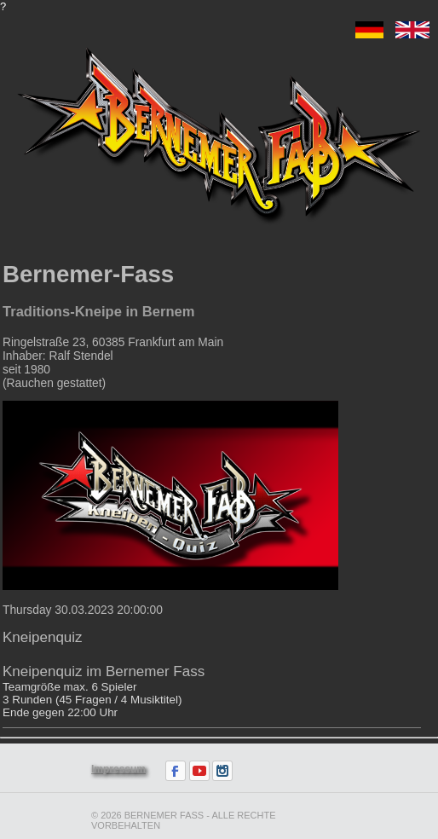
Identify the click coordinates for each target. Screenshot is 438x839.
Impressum (118, 769)
